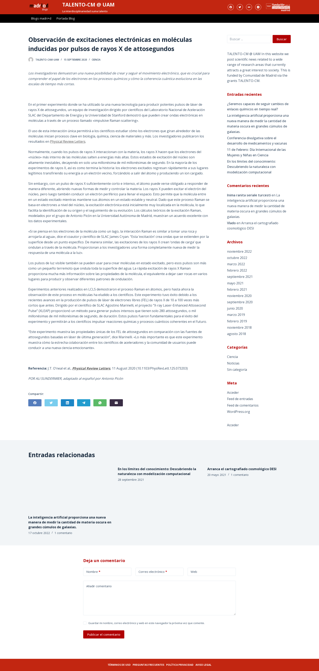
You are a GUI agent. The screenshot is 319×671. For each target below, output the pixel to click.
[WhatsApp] (100, 402)
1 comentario (63, 533)
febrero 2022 (237, 270)
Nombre (93, 571)
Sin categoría (237, 369)
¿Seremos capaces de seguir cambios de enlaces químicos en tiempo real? (257, 106)
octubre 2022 (237, 258)
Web (194, 572)
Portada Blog (65, 18)
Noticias (233, 363)
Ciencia (96, 59)
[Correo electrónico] (116, 402)
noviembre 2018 (239, 327)
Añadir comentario (99, 586)
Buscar (282, 39)
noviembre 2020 (239, 296)
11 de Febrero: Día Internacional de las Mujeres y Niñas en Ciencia (256, 152)
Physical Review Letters (67, 141)
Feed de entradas (240, 399)
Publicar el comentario (103, 634)
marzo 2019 (236, 314)
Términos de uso (119, 665)
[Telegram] (83, 402)
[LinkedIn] (67, 402)
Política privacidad (179, 665)
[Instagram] (258, 7)
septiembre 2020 (240, 302)
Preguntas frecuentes (148, 665)
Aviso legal (203, 665)
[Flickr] (249, 7)
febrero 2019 (237, 321)
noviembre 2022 (239, 251)
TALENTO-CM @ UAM (88, 4)
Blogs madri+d (41, 18)
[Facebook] (231, 7)
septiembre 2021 (240, 276)
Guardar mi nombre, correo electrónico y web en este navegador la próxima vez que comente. (146, 623)
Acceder (233, 392)
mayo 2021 (235, 283)
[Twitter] (240, 7)
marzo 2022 (236, 264)
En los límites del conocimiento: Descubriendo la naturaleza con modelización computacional (251, 166)
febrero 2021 (237, 289)
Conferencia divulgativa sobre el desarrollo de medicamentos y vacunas (257, 141)
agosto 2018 (236, 334)
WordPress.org (238, 411)
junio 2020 (235, 308)
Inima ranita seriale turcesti (249, 195)
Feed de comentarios (243, 405)
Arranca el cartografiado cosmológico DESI (241, 469)
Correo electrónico (153, 571)
